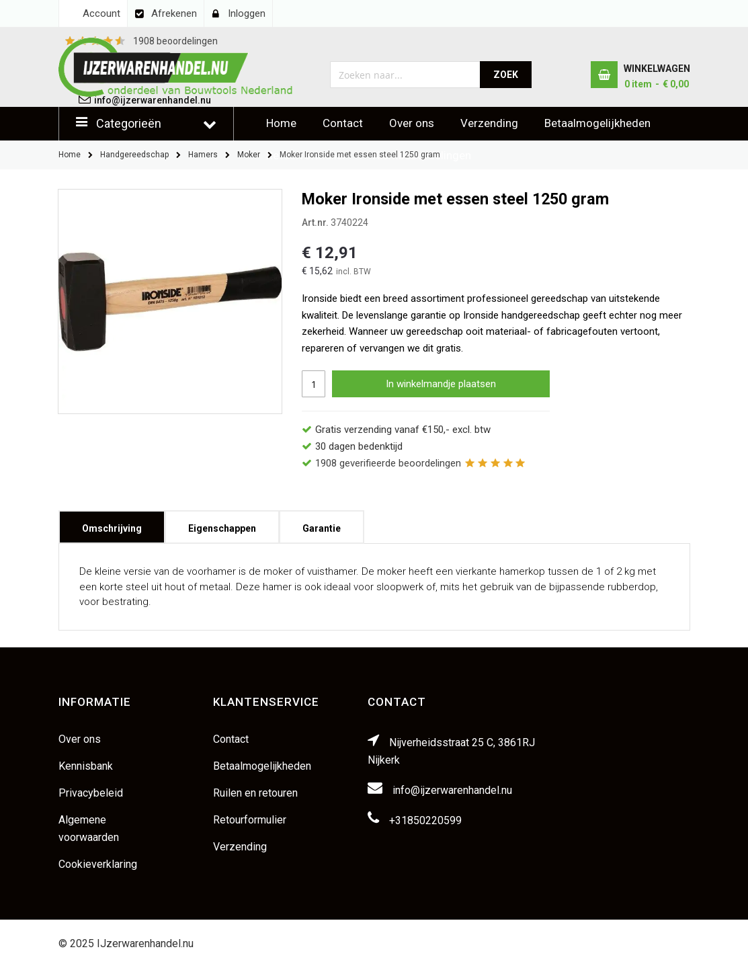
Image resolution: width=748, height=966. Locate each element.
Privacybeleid (90, 793)
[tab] (111, 527)
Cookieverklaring (97, 864)
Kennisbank (85, 766)
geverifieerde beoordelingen (388, 463)
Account (101, 13)
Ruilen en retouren (255, 793)
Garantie (321, 524)
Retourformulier (249, 819)
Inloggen (246, 13)
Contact (343, 123)
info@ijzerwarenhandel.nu (452, 790)
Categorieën (128, 123)
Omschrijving (112, 524)
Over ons (411, 123)
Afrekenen (174, 13)
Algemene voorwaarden (88, 828)
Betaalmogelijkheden (597, 123)
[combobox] (405, 74)
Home (281, 123)
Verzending (489, 123)
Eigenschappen (222, 524)
